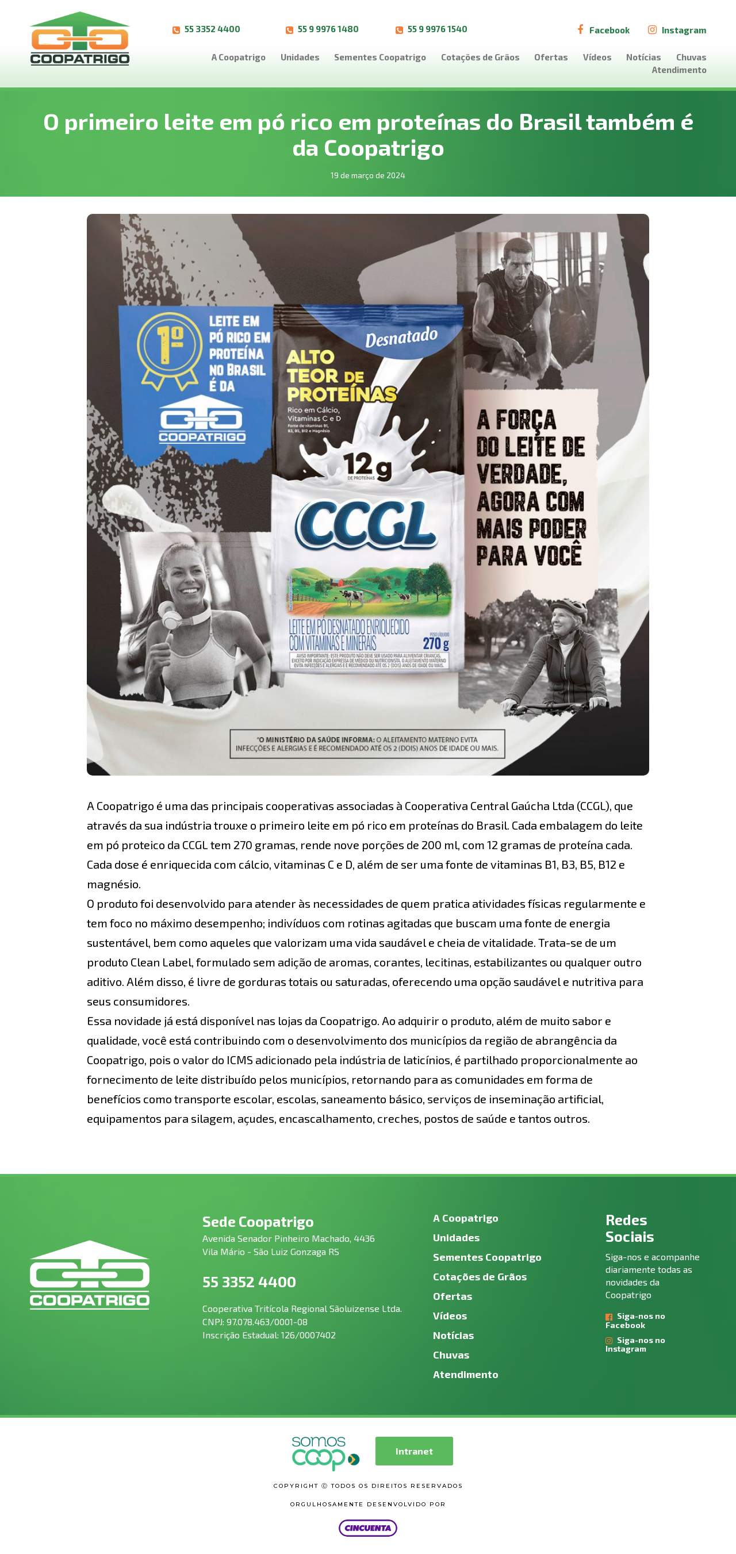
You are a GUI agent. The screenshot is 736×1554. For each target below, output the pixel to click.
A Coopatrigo (239, 57)
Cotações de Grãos (480, 57)
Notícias (643, 57)
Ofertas (551, 57)
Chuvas (691, 57)
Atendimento (679, 69)
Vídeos (597, 57)
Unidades (300, 57)
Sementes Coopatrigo (380, 57)
